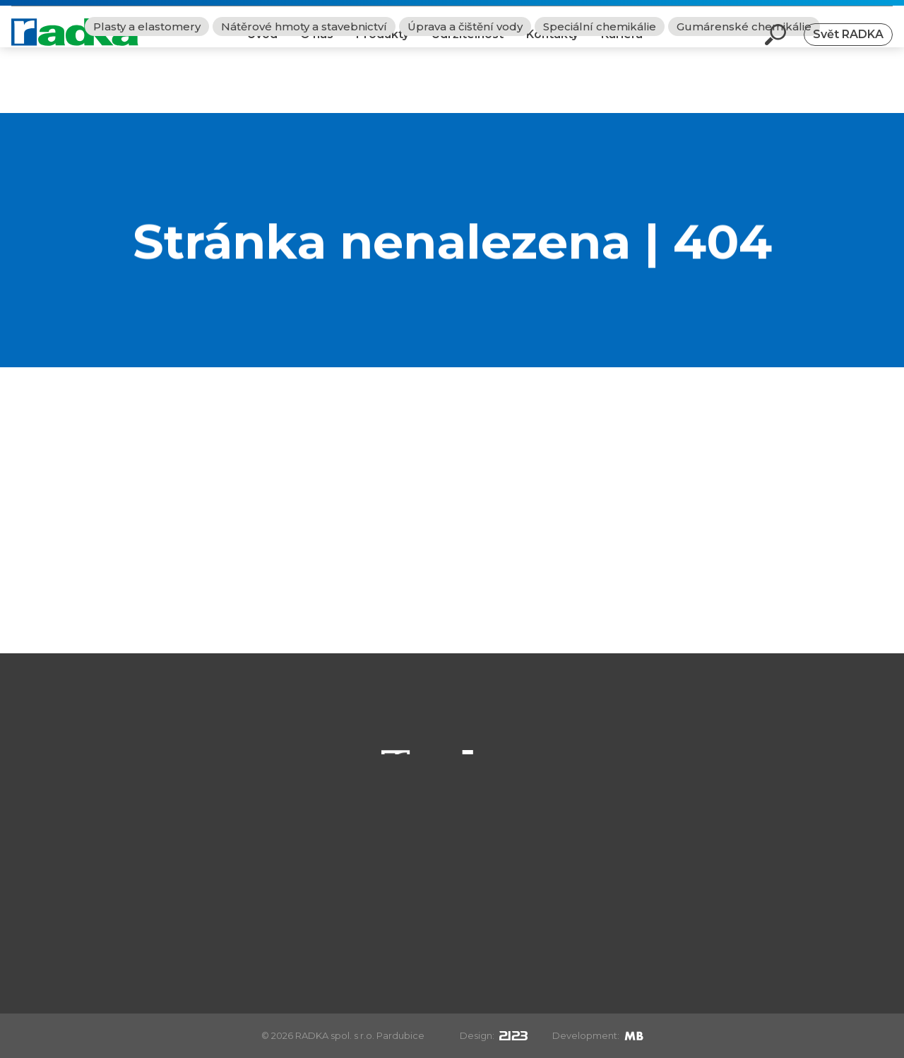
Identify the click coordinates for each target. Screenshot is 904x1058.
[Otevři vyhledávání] (775, 45)
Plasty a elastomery (147, 92)
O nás (316, 45)
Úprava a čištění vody (465, 92)
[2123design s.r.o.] (513, 1035)
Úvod (262, 45)
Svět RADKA (848, 45)
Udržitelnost (468, 45)
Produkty (382, 45)
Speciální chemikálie (599, 92)
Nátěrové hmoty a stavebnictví (304, 92)
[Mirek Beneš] (633, 1035)
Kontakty (552, 45)
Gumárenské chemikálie (744, 92)
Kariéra (622, 45)
